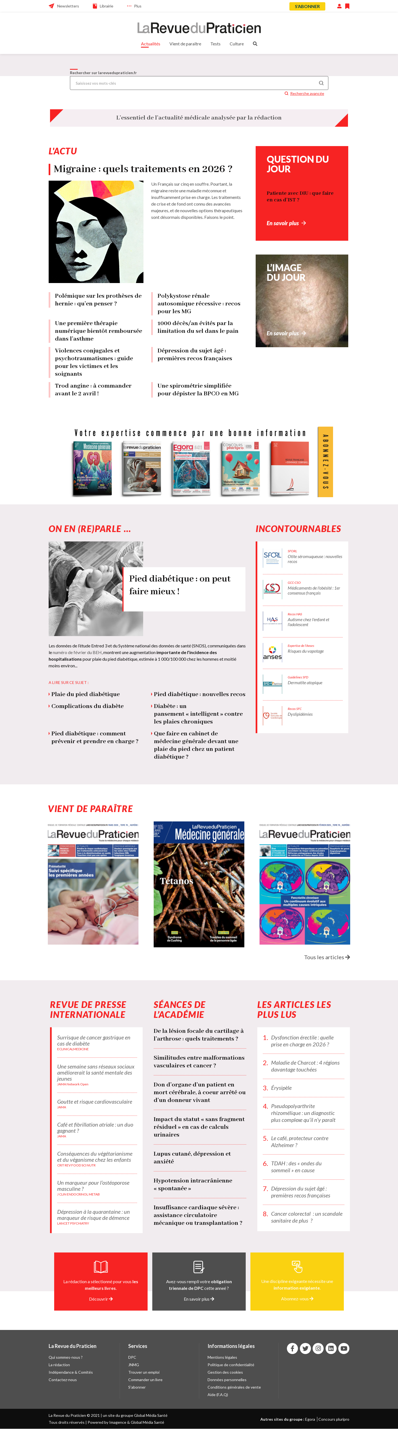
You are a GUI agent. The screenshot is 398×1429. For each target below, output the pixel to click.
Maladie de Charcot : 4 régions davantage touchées (305, 1066)
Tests (215, 43)
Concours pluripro (333, 1419)
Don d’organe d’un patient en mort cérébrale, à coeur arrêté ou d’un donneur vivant (200, 1092)
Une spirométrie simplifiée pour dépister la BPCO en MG (198, 390)
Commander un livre (145, 1379)
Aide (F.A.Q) (218, 1394)
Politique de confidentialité (231, 1364)
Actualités (150, 43)
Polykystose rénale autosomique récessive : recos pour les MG (199, 303)
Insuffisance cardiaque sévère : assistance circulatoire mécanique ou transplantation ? (198, 1215)
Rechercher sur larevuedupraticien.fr (103, 72)
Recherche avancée (307, 93)
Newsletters (68, 6)
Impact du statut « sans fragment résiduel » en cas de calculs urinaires (199, 1127)
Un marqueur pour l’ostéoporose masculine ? (93, 1185)
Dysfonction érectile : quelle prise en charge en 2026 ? (302, 1040)
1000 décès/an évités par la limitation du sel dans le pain (198, 327)
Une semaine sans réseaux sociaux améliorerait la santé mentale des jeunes (95, 1072)
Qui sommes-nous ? (66, 1357)
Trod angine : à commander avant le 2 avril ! (93, 390)
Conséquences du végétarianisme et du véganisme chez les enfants (94, 1156)
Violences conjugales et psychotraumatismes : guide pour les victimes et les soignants (94, 362)
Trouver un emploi (143, 1372)
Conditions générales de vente (234, 1387)
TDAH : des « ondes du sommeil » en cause (296, 1166)
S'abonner (307, 6)
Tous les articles (327, 957)
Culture (237, 43)
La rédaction (59, 1364)
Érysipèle (281, 1087)
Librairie (106, 6)
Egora (310, 1419)
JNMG (133, 1364)
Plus (138, 6)
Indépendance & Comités (71, 1372)
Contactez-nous (63, 1379)
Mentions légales (222, 1357)
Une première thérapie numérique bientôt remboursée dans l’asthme (98, 331)
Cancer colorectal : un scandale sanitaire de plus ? (306, 1217)
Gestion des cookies (225, 1372)
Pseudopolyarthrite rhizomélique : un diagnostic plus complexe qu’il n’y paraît (303, 1113)
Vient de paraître (185, 43)
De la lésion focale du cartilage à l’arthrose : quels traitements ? (199, 1035)
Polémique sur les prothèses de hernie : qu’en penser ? (98, 300)
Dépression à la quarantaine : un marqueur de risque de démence (93, 1214)
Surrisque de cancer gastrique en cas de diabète (93, 1040)
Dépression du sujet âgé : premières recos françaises (195, 354)
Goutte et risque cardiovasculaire (94, 1101)
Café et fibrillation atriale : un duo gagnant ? (95, 1127)
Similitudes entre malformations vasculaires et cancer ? (199, 1062)
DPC (132, 1357)
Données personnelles (227, 1379)
